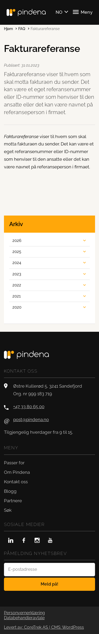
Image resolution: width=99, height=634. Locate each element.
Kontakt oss (16, 481)
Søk (8, 510)
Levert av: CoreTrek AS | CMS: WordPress (44, 627)
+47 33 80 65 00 (28, 406)
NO (59, 12)
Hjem (8, 29)
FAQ (21, 29)
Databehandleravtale (24, 618)
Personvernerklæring (24, 613)
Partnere (13, 500)
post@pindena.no (31, 419)
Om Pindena (17, 472)
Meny (82, 11)
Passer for (14, 462)
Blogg (10, 491)
